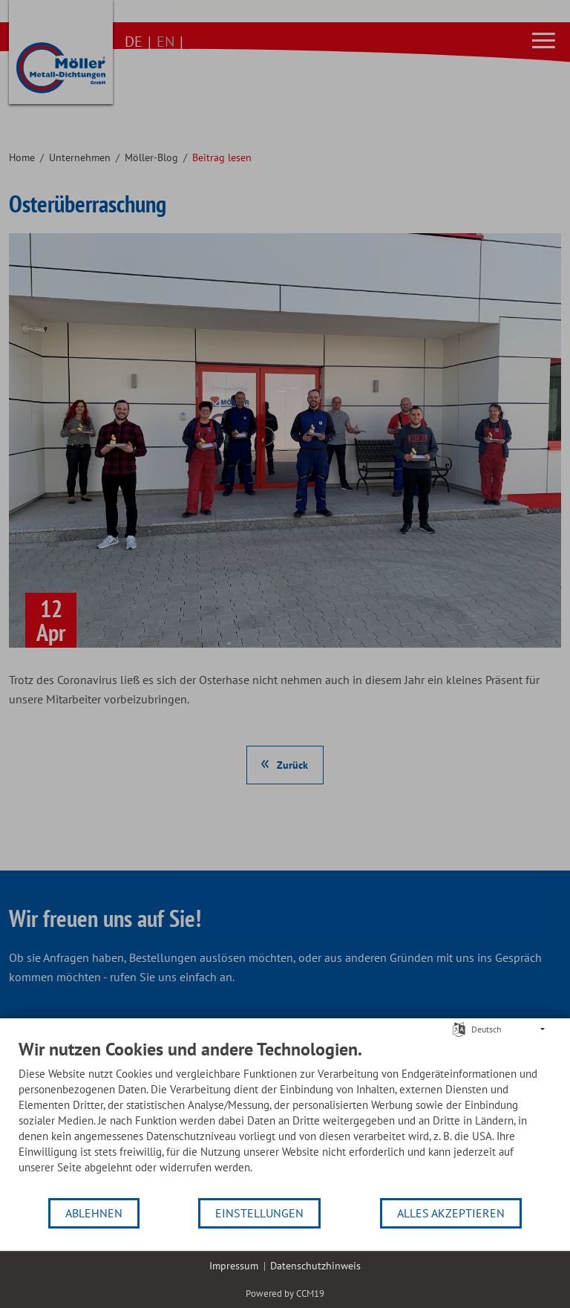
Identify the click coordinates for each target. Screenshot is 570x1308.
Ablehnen (93, 1212)
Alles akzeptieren (451, 1212)
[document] (285, 1117)
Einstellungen (259, 1212)
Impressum (233, 1265)
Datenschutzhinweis (315, 1265)
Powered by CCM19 (285, 1293)
